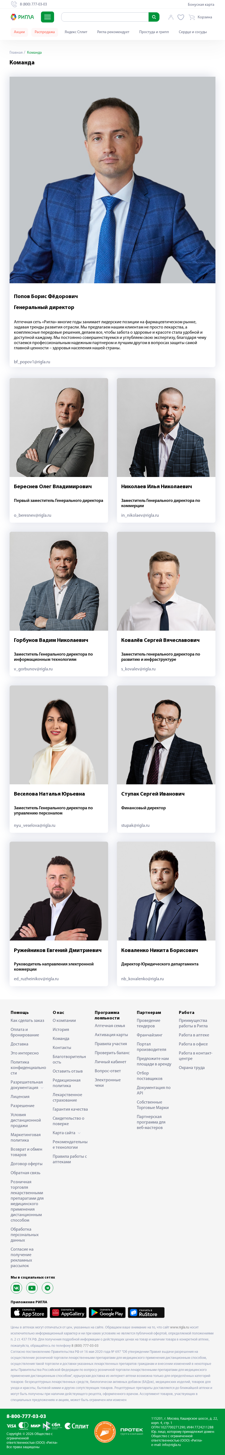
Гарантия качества (70, 1109)
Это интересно (25, 1053)
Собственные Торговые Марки (153, 1105)
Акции (19, 32)
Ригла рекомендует (113, 32)
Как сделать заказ (27, 1021)
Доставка (19, 1044)
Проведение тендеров (148, 1023)
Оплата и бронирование (25, 1032)
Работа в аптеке (194, 1035)
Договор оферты (27, 1164)
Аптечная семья (110, 1026)
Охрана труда (192, 1068)
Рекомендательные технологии (70, 1145)
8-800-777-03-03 (26, 1416)
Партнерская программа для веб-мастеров (151, 1122)
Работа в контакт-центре (195, 1056)
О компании (64, 1021)
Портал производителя (151, 1047)
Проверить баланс (112, 1053)
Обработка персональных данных (25, 1235)
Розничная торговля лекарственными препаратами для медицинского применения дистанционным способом (27, 1201)
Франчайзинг (149, 1035)
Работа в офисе (193, 1044)
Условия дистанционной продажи (26, 1120)
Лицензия (20, 1097)
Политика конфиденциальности (28, 1068)
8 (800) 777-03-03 (85, 1346)
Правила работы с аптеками (70, 1159)
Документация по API (154, 1091)
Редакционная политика (67, 1083)
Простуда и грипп (154, 32)
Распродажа (45, 32)
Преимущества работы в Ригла (193, 1023)
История (61, 1030)
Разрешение (22, 1106)
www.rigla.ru (179, 1327)
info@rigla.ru (171, 1445)
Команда (61, 1039)
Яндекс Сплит (76, 32)
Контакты (62, 1048)
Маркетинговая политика (26, 1138)
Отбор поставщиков (149, 1076)
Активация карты (111, 1035)
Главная (16, 53)
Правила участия (111, 1044)
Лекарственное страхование (67, 1098)
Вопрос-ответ (108, 1071)
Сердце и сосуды (193, 32)
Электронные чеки (108, 1083)
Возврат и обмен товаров (26, 1152)
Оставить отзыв (68, 1071)
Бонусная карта (201, 5)
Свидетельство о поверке (68, 1121)
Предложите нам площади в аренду (154, 1062)
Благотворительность (69, 1060)
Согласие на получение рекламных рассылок (22, 1257)
